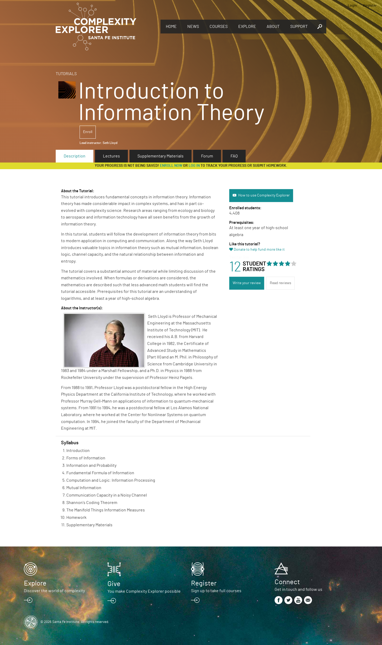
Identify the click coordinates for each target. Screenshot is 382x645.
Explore (247, 26)
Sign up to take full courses (216, 591)
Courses (219, 26)
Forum (207, 156)
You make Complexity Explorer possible (144, 591)
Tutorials (66, 74)
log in (194, 166)
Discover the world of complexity (54, 591)
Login (352, 5)
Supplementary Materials (160, 156)
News (193, 26)
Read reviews (280, 283)
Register (370, 5)
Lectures (111, 156)
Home (171, 26)
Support (299, 26)
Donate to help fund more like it (259, 249)
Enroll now (171, 166)
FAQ (234, 156)
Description (74, 156)
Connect (287, 582)
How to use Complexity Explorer (264, 195)
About (273, 26)
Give (113, 583)
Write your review (247, 283)
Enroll (87, 132)
